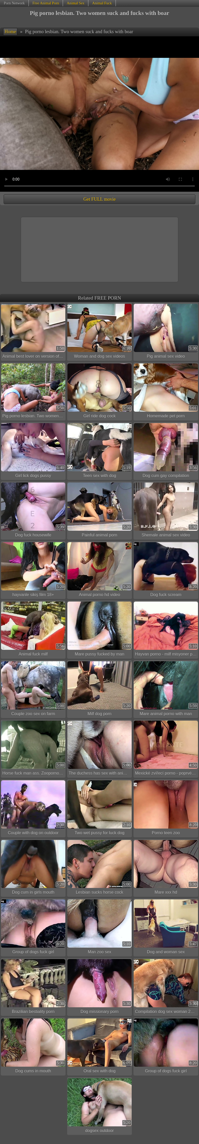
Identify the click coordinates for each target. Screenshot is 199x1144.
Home (10, 31)
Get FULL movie (99, 199)
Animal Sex (75, 3)
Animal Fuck (102, 3)
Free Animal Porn (45, 3)
